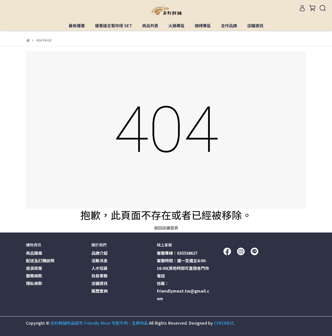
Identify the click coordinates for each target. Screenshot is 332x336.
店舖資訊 (255, 25)
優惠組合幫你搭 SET (113, 25)
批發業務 (99, 276)
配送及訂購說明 (40, 260)
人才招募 (99, 268)
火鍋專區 (176, 25)
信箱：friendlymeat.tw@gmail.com (183, 290)
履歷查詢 (99, 291)
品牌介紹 (99, 253)
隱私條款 (34, 283)
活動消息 (99, 260)
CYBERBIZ (224, 323)
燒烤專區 (203, 25)
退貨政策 (34, 268)
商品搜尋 (34, 253)
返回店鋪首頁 (166, 228)
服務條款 (34, 276)
